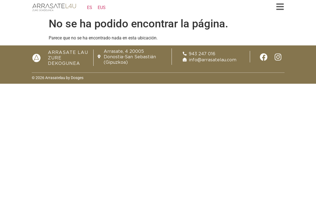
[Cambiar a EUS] (101, 7)
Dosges (76, 78)
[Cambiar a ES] (89, 7)
